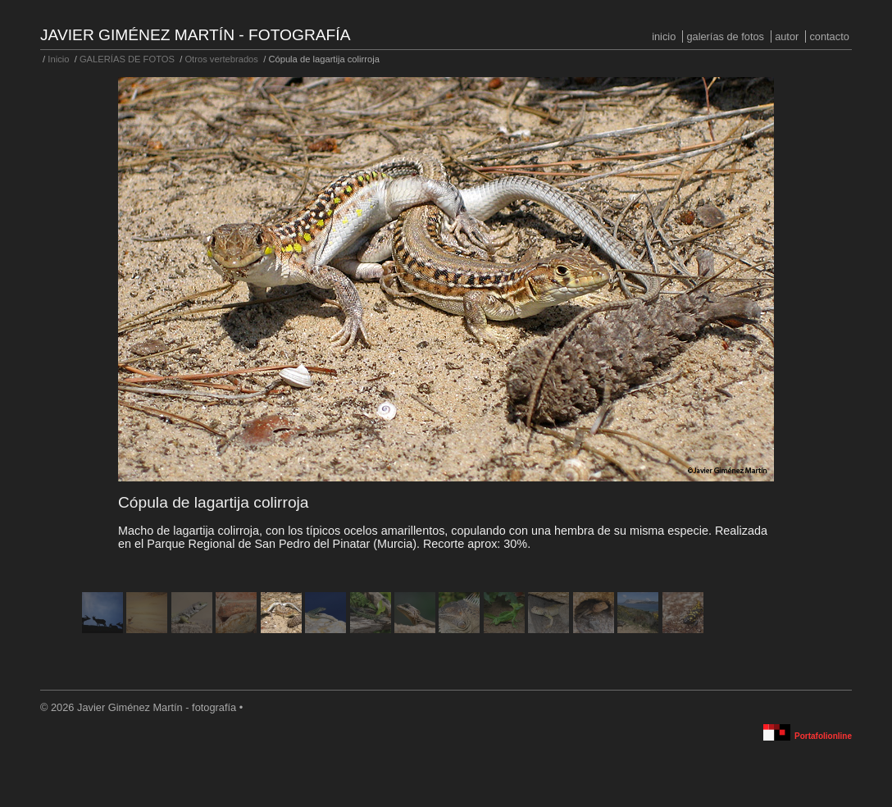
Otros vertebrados (221, 59)
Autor (787, 36)
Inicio (664, 36)
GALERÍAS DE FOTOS (725, 36)
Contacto (829, 36)
